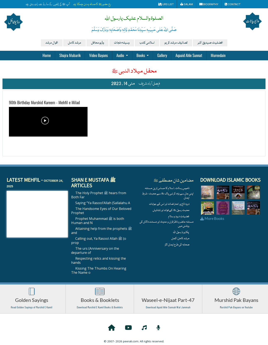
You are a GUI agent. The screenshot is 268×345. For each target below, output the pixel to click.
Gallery (162, 55)
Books (141, 55)
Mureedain (218, 55)
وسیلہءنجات (121, 42)
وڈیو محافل (97, 42)
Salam (186, 4)
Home (47, 55)
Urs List (166, 4)
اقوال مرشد (51, 42)
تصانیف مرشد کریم (176, 42)
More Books (212, 218)
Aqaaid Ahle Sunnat (188, 55)
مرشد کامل (74, 42)
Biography (208, 4)
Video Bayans (98, 55)
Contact (232, 4)
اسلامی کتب (147, 42)
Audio (120, 55)
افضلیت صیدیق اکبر (210, 42)
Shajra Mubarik (70, 55)
